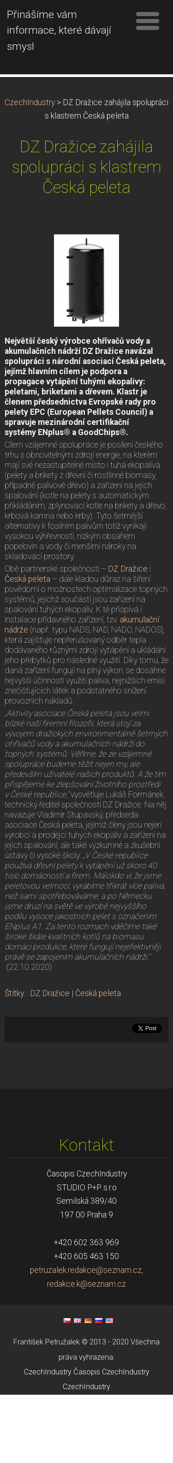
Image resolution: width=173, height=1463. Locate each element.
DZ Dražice (128, 637)
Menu (147, 21)
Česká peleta (27, 647)
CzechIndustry (30, 170)
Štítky (14, 1061)
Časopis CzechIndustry (111, 1440)
